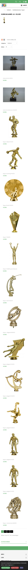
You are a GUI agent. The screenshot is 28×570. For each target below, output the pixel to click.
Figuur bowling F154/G (9, 173)
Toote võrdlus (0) (11, 39)
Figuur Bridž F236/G (8, 205)
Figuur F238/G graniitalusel (10, 269)
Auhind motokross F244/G (10, 110)
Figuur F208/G (6, 237)
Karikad (9, 10)
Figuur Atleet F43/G (8, 142)
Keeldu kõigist (14, 568)
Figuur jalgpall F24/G (8, 459)
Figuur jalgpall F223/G (8, 396)
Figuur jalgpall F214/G (8, 364)
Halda (21, 568)
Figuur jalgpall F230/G (8, 428)
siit (13, 565)
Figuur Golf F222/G (8, 300)
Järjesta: (3, 43)
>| (11, 531)
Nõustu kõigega (6, 568)
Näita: (2, 47)
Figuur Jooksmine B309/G (10, 523)
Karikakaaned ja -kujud (18, 10)
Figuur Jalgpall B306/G (9, 332)
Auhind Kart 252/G (8, 78)
